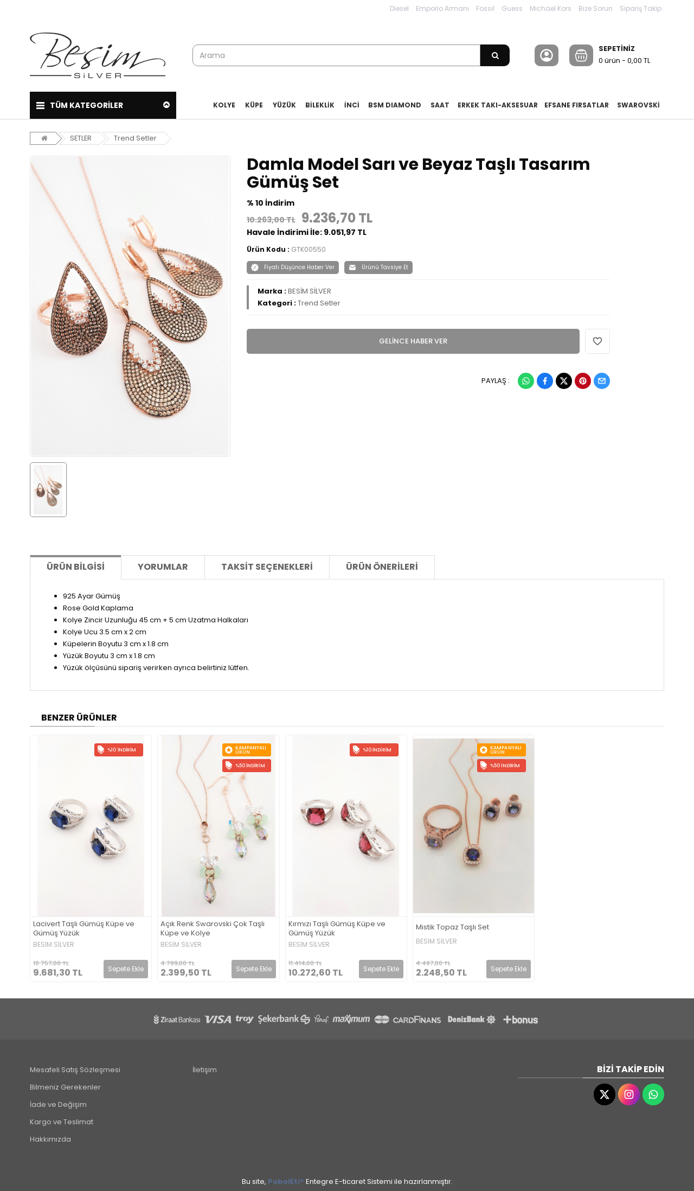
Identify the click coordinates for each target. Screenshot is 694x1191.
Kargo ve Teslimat (61, 1119)
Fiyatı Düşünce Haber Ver (293, 265)
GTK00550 (308, 247)
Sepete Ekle (126, 966)
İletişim (204, 1067)
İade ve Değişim (58, 1102)
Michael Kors (550, 8)
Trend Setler (136, 136)
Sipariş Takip (640, 8)
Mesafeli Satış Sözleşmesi (75, 1067)
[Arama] (495, 55)
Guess (512, 8)
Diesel (399, 8)
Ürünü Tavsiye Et (378, 265)
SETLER (81, 136)
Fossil (485, 8)
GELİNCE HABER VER (413, 339)
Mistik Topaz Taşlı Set (452, 925)
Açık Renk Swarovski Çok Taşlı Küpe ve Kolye (212, 927)
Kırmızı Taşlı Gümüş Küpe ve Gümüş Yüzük (336, 927)
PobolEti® (286, 1179)
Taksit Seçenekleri (267, 565)
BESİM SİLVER (309, 289)
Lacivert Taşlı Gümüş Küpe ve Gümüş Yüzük (83, 927)
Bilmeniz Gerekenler (65, 1085)
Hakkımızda (50, 1137)
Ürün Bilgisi (76, 565)
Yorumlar (163, 565)
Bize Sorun (596, 8)
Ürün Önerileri (382, 565)
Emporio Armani (442, 8)
